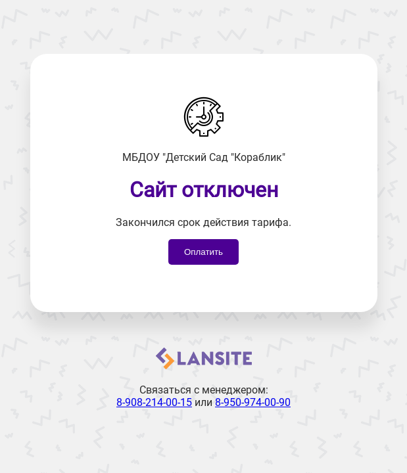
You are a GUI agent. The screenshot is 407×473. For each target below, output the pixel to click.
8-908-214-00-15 (154, 402)
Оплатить (203, 252)
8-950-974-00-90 (253, 402)
